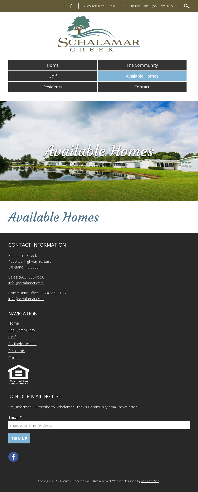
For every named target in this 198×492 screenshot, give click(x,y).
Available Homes (142, 76)
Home (53, 65)
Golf (53, 76)
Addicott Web (150, 481)
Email (15, 417)
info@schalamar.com (26, 282)
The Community (142, 65)
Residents (52, 87)
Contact (142, 87)
